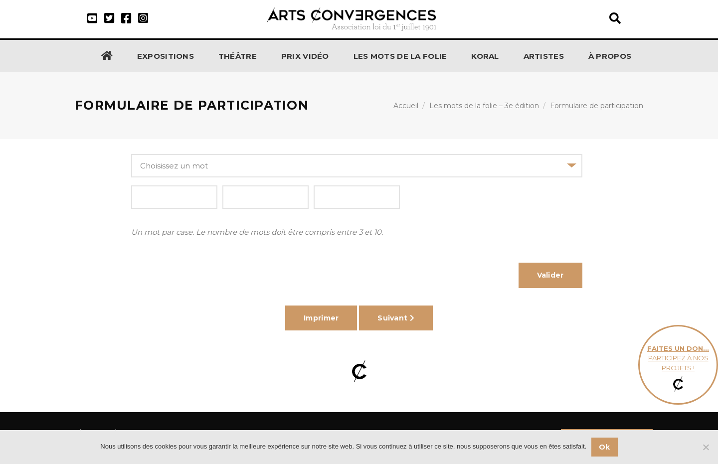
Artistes (544, 56)
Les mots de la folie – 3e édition (484, 105)
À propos (609, 56)
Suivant (395, 317)
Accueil (405, 105)
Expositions (165, 56)
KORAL (485, 56)
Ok (604, 447)
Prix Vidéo (305, 56)
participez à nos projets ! (678, 365)
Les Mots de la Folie (400, 56)
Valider (550, 275)
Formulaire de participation (596, 105)
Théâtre (237, 56)
